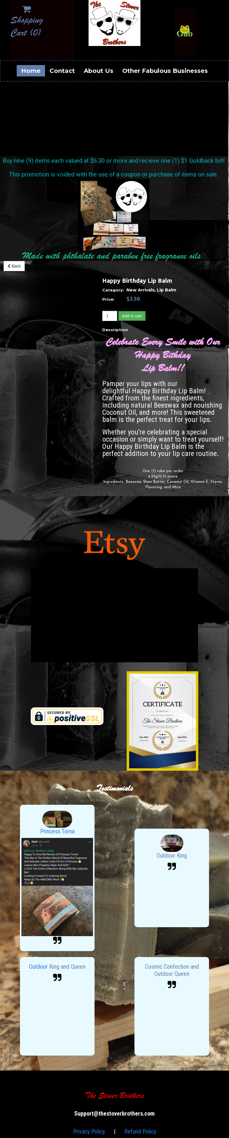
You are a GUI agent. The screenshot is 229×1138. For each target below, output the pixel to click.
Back (14, 266)
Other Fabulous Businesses (165, 70)
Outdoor (39, 966)
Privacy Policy (89, 1131)
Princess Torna (57, 831)
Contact (62, 70)
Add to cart (132, 316)
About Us (98, 70)
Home (31, 70)
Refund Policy (140, 1131)
